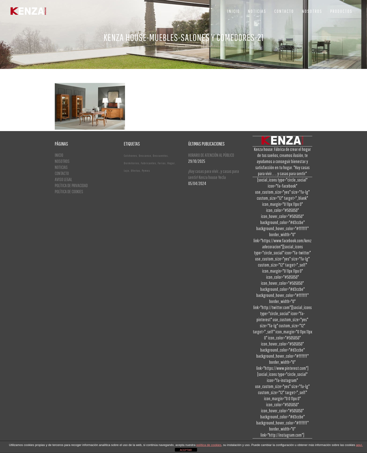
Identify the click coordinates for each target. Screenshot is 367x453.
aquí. (359, 445)
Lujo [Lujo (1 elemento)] (126, 170)
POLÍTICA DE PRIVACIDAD (71, 185)
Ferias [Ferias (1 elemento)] (162, 163)
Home (147, 46)
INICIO (59, 155)
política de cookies (208, 445)
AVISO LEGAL (63, 179)
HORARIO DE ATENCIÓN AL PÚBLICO (211, 155)
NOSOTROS (62, 161)
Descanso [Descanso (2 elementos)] (145, 155)
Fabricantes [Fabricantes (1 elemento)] (148, 163)
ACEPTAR (186, 450)
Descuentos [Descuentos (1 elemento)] (160, 155)
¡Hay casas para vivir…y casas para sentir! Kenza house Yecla (213, 174)
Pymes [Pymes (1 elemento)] (146, 170)
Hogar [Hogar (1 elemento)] (171, 163)
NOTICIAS (61, 167)
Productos (160, 46)
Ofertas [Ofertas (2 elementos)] (135, 170)
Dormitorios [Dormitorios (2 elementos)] (131, 163)
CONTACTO (62, 173)
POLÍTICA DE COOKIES (69, 191)
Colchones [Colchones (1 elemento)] (130, 155)
